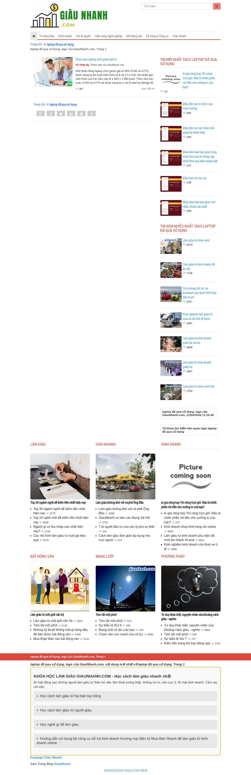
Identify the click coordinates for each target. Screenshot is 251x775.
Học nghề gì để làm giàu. (59, 724)
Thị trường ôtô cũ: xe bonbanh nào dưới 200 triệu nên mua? (199, 292)
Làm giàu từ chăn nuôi (196, 240)
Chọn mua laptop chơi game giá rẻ (95, 59)
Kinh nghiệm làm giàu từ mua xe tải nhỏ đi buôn (198, 316)
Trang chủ (36, 44)
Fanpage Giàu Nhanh (46, 757)
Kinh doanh (65, 36)
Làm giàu (37, 444)
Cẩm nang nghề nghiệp (108, 36)
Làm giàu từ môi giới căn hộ (47, 614)
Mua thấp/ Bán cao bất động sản (56, 638)
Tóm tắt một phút (45, 625)
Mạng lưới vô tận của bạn (117, 629)
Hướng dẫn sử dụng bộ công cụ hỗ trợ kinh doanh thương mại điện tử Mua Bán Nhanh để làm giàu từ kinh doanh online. (122, 741)
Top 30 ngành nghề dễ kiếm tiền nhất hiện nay (58, 502)
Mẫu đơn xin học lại (194, 178)
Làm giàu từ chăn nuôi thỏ (198, 386)
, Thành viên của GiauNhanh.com (99, 65)
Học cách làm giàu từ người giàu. (66, 710)
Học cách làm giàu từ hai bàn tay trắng (70, 696)
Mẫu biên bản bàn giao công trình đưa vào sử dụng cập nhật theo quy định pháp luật (200, 156)
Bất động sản (134, 36)
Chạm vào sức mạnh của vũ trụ (121, 634)
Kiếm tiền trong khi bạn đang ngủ (187, 643)
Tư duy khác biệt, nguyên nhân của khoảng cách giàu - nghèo (190, 616)
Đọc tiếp (148, 89)
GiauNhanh (62, 764)
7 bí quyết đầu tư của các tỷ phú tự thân (127, 526)
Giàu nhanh (179, 36)
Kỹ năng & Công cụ (157, 36)
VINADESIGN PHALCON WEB (125, 770)
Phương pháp (173, 556)
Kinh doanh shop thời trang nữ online (190, 526)
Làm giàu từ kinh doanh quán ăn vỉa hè (197, 340)
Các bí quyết (83, 36)
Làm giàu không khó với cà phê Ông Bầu (120, 502)
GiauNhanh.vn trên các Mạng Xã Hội (124, 517)
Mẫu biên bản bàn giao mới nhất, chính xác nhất (199, 204)
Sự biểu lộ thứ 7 (176, 638)
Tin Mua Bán (46, 36)
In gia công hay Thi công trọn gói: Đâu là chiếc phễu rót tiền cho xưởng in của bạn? (199, 80)
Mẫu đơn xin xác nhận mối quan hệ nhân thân (198, 130)
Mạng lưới (105, 556)
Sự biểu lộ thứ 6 (110, 625)
